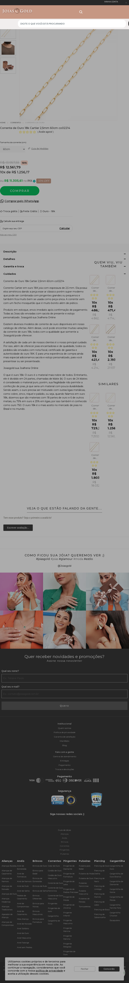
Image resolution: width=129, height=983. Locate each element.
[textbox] (72, 24)
